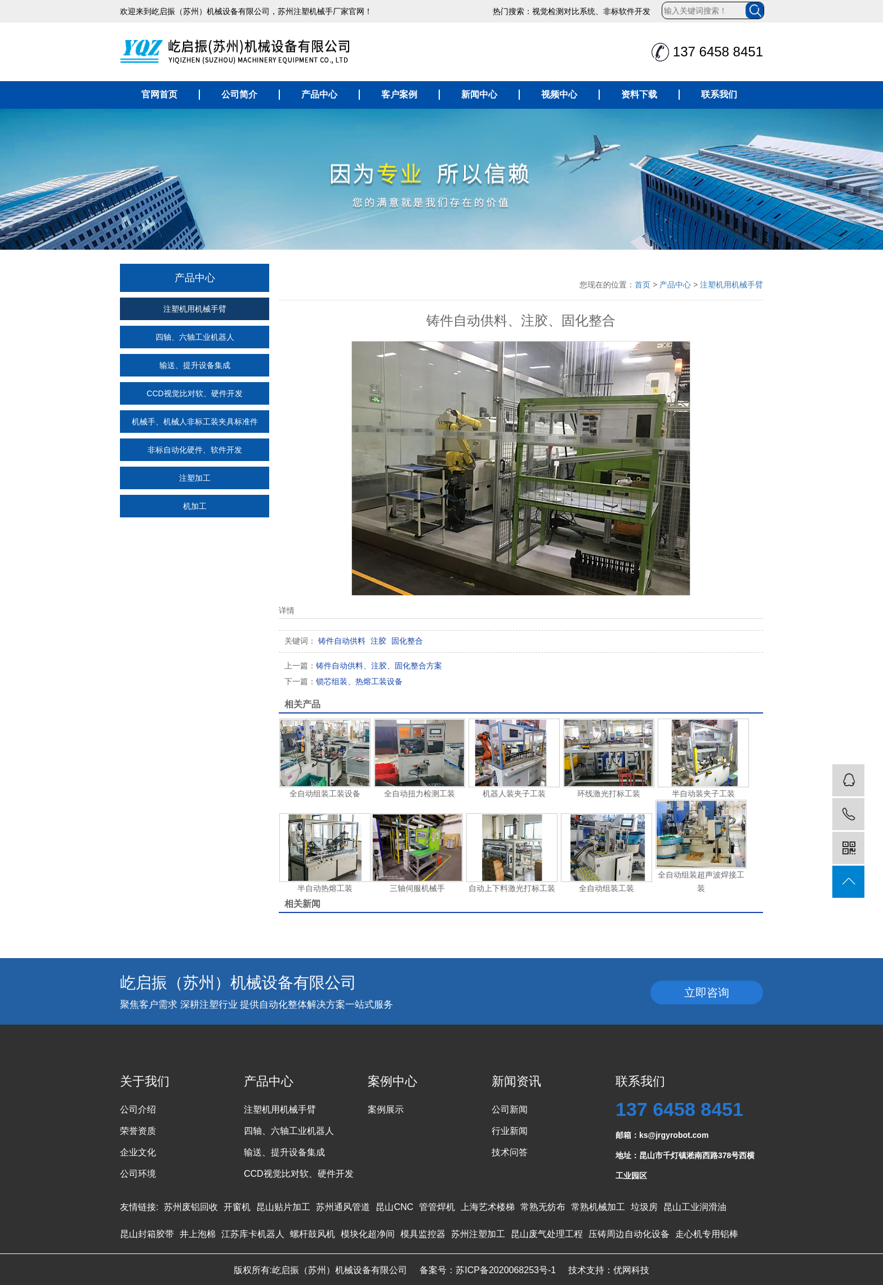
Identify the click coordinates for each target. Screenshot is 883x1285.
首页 (642, 284)
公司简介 (239, 94)
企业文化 (138, 1152)
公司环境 (138, 1173)
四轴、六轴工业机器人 (194, 337)
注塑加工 (195, 477)
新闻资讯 (516, 1081)
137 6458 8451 (679, 1109)
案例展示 (386, 1109)
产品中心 (319, 94)
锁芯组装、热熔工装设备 (343, 681)
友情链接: (139, 1207)
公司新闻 (510, 1109)
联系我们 (719, 94)
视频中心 (559, 94)
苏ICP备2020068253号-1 (506, 1270)
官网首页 (159, 94)
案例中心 (392, 1081)
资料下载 (639, 94)
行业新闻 (510, 1131)
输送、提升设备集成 (194, 365)
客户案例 (399, 94)
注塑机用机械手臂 (194, 308)
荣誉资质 (138, 1131)
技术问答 (510, 1152)
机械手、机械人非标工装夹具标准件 (195, 421)
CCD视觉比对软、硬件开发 (194, 393)
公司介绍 (138, 1109)
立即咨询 (706, 992)
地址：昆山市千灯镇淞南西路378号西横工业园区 (685, 1158)
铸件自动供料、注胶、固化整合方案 (363, 665)
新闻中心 (479, 94)
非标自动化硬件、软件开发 (195, 449)
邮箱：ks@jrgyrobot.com (662, 1135)
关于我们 (145, 1081)
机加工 (195, 506)
